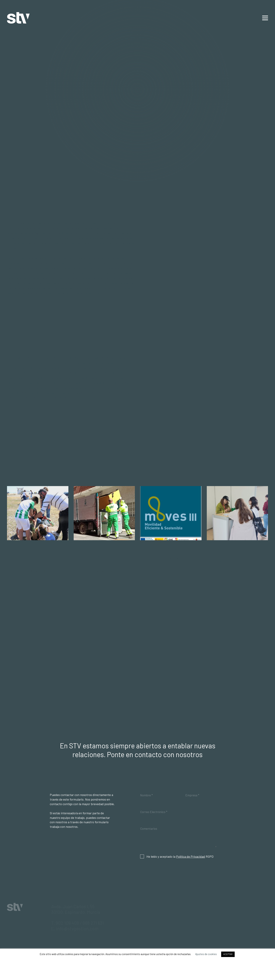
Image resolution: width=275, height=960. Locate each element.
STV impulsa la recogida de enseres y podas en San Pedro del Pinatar (104, 555)
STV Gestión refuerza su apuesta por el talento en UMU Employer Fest (237, 555)
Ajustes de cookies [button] (206, 954)
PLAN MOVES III (171, 549)
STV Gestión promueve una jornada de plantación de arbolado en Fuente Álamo (37, 555)
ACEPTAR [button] (228, 954)
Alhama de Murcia (74, 233)
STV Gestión (18, 18)
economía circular (45, 388)
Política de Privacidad (190, 856)
